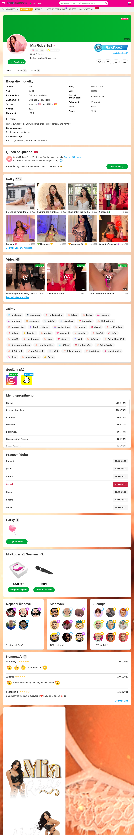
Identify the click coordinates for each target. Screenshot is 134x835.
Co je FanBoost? (120, 53)
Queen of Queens (72, 157)
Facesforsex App (87, 9)
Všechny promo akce (57, 9)
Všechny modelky (10, 9)
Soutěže (72, 9)
